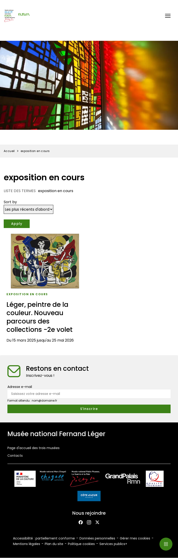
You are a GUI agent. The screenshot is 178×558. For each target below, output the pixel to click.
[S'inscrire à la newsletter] (89, 409)
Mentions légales (26, 544)
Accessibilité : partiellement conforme (44, 538)
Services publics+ (113, 544)
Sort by (10, 202)
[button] (167, 15)
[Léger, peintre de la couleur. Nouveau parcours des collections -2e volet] (45, 290)
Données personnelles (97, 538)
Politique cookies (81, 544)
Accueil (9, 151)
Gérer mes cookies (135, 538)
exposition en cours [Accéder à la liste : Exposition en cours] (27, 294)
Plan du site (54, 544)
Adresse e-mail (19, 386)
